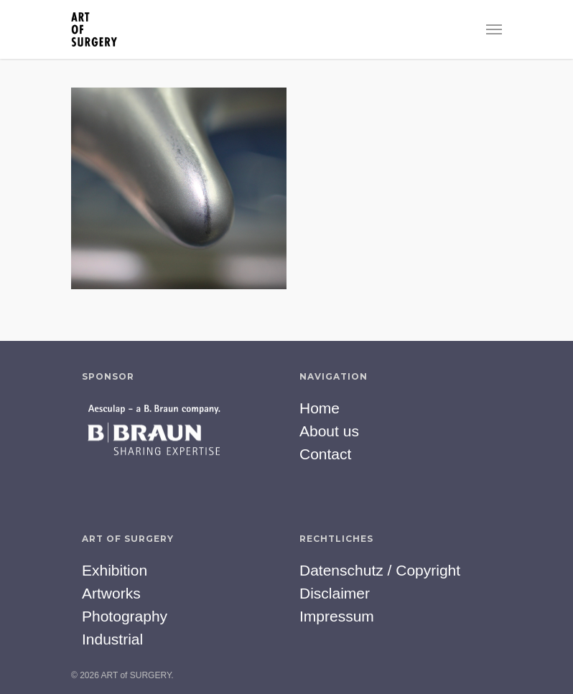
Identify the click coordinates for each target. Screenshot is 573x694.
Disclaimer (334, 593)
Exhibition (114, 570)
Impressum (336, 616)
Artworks (111, 593)
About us (329, 431)
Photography (124, 616)
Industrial (112, 639)
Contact (325, 454)
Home (319, 408)
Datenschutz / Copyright (379, 570)
